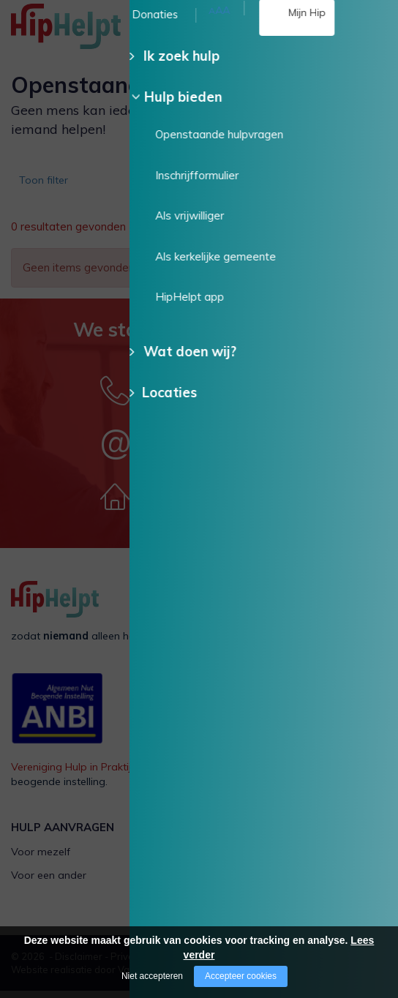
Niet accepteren (152, 976)
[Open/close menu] (376, 27)
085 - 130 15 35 (218, 42)
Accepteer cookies (241, 976)
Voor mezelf (40, 859)
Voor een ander (48, 882)
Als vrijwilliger (242, 859)
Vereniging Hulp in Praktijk (73, 774)
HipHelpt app (242, 905)
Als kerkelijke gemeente (266, 882)
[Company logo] (84, 33)
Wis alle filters (328, 235)
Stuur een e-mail (206, 448)
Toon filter (48, 184)
